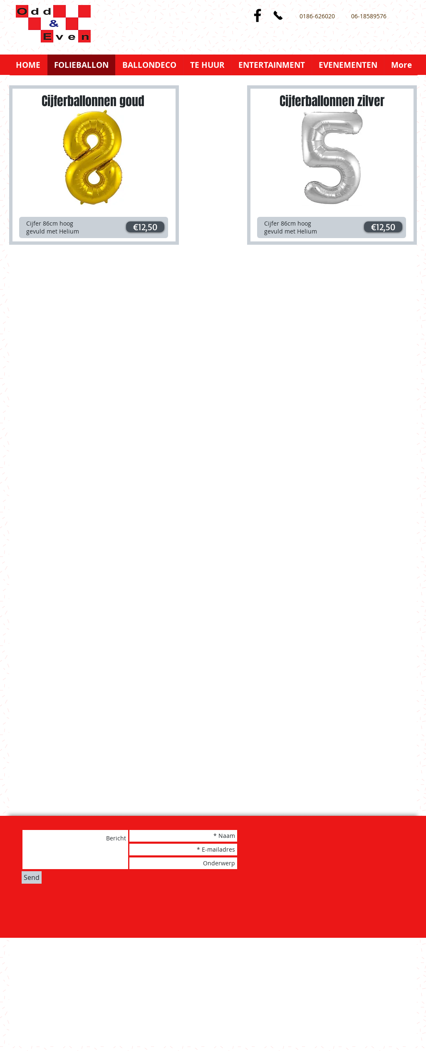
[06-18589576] (369, 16)
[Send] (32, 877)
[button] (145, 226)
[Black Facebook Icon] (257, 15)
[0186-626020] (317, 16)
